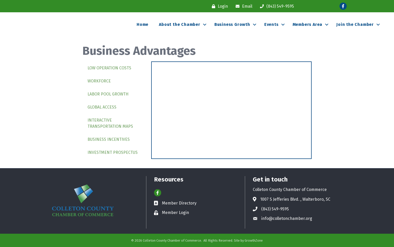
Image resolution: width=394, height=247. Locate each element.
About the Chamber (179, 24)
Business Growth (232, 24)
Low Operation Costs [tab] (109, 68)
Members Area (308, 24)
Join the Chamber (355, 24)
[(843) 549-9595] (275, 6)
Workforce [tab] (99, 81)
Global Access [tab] (101, 107)
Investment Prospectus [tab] (112, 152)
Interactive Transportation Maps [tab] (110, 123)
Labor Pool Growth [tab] (107, 94)
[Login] (218, 6)
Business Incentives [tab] (108, 139)
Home (142, 24)
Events (271, 24)
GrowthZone (254, 240)
